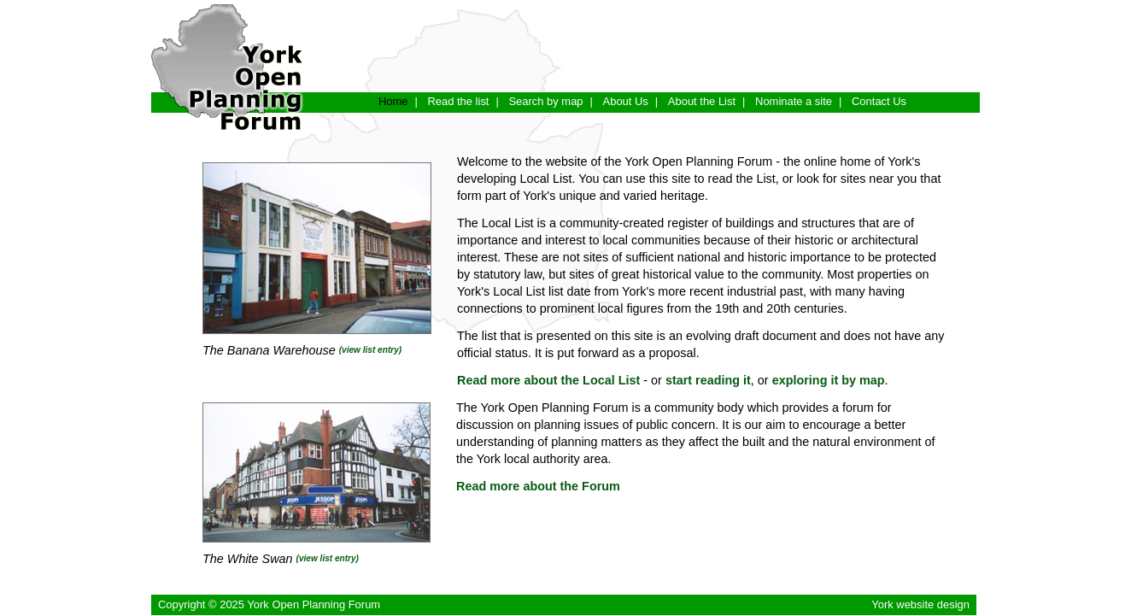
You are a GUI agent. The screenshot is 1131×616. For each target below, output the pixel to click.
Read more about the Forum (538, 486)
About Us (625, 101)
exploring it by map (828, 380)
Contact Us (879, 101)
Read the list (458, 101)
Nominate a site (793, 101)
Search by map (545, 101)
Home (393, 101)
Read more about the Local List (548, 380)
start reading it (708, 380)
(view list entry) (370, 350)
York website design (920, 604)
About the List (701, 101)
